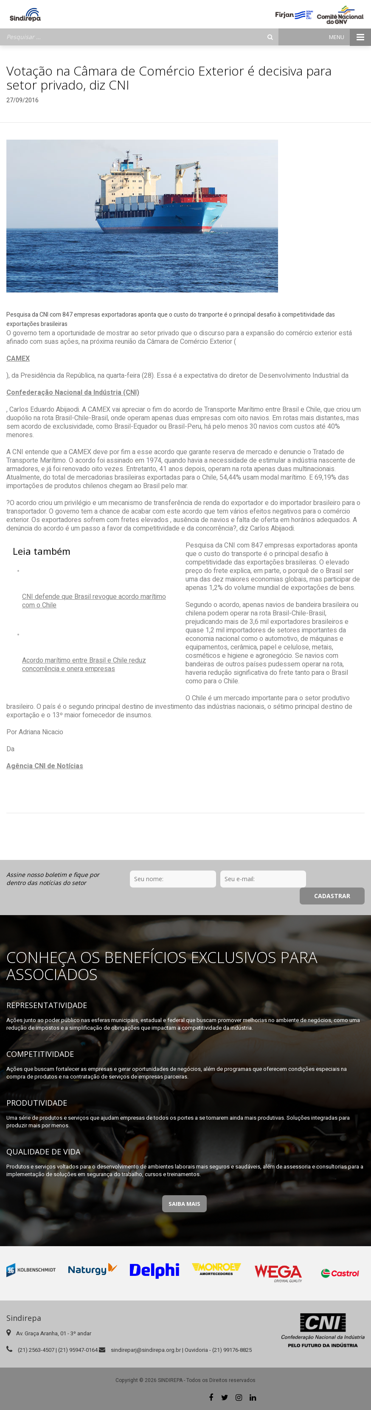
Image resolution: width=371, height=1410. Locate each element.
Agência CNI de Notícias (44, 766)
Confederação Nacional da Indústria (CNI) (72, 393)
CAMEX (18, 359)
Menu (350, 37)
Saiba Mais (184, 1204)
